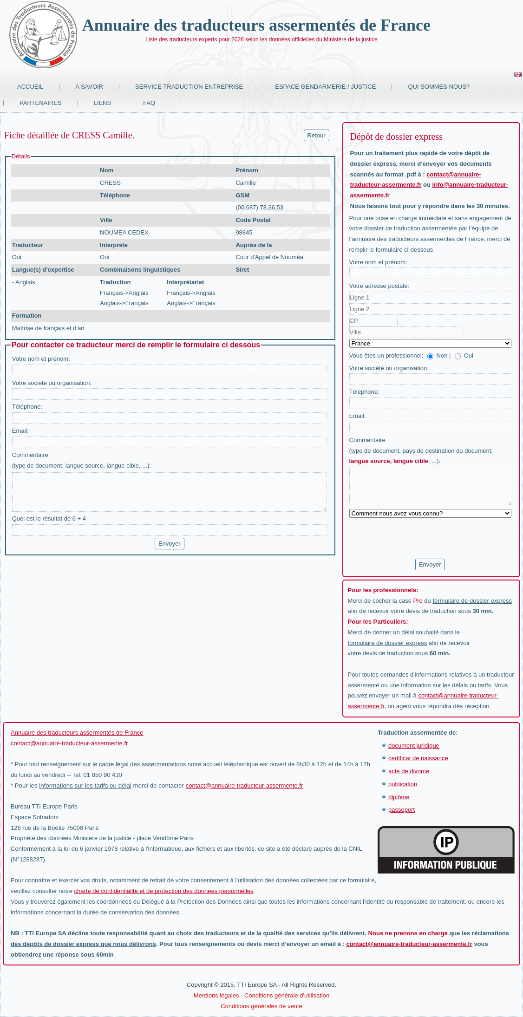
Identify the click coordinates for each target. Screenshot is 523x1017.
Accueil (30, 86)
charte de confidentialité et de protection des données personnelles (164, 890)
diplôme (399, 797)
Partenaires (41, 102)
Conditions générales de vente (261, 1006)
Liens (102, 102)
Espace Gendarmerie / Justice (325, 86)
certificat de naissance (418, 758)
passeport (401, 809)
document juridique (413, 745)
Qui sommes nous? (439, 86)
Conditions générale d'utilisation (286, 995)
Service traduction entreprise (189, 86)
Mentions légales (216, 995)
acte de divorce (408, 771)
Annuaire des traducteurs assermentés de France (256, 25)
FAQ (149, 102)
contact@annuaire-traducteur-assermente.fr (69, 743)
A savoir (89, 86)
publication (402, 784)
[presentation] (419, 539)
